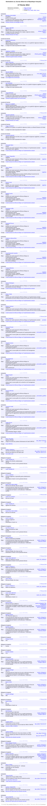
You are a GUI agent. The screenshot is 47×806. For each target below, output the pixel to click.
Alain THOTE (9, 549)
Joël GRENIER (10, 83)
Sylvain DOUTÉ (10, 797)
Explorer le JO (27, 9)
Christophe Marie (10, 145)
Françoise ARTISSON (11, 40)
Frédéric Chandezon (11, 449)
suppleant (44, 20)
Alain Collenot (9, 167)
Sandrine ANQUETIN (11, 787)
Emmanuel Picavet (10, 223)
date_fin (38, 452)
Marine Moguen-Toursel (11, 742)
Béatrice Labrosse (10, 306)
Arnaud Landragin (10, 669)
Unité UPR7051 (9, 444)
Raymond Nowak (10, 327)
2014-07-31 (43, 735)
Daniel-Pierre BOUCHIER (12, 484)
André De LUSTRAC (11, 496)
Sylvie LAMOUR (10, 474)
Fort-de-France (42, 96)
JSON (31, 10)
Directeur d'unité (42, 488)
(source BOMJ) (23, 13)
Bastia (44, 55)
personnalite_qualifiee (41, 198)
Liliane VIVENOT (10, 126)
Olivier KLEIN (10, 775)
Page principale (27, 7)
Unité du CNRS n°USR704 (11, 726)
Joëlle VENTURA (10, 62)
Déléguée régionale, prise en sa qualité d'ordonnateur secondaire (42, 757)
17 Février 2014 (43, 13)
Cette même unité (9, 453)
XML (35, 10)
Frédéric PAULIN (10, 753)
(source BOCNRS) (23, 436)
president (44, 319)
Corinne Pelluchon (10, 268)
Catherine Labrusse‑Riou (12, 238)
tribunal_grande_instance (40, 54)
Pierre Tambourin (10, 318)
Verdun (44, 118)
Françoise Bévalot (10, 390)
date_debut (38, 440)
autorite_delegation (41, 487)
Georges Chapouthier (11, 156)
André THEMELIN (10, 459)
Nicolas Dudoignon (10, 283)
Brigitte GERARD (10, 27)
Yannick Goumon (10, 343)
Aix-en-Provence (44, 74)
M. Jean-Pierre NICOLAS (12, 779)
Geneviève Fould (10, 406)
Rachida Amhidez (10, 626)
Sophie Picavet (9, 422)
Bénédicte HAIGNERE (11, 15)
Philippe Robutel (10, 614)
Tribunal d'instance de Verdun (12, 120)
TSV (29, 10)
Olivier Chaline (10, 764)
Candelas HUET (10, 721)
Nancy (44, 32)
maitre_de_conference (41, 559)
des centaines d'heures (12, 804)
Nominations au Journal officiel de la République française (23, 1)
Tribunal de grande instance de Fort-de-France (16, 98)
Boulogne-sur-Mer (42, 19)
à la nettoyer (43, 804)
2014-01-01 (43, 451)
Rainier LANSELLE (11, 566)
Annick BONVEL (10, 92)
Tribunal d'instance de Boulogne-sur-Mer (15, 22)
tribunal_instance (42, 18)
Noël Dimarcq (9, 711)
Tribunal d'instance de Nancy (12, 34)
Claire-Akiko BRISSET (11, 558)
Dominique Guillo (10, 208)
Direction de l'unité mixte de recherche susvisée (16, 791)
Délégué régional (42, 662)
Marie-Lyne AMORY (11, 104)
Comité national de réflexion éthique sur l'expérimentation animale (20, 150)
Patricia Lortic (9, 182)
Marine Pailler (9, 682)
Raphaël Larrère (10, 193)
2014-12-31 (43, 452)
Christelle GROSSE (11, 114)
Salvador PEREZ (10, 72)
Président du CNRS (41, 746)
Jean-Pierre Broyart (10, 527)
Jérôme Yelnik (9, 294)
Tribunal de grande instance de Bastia (14, 56)
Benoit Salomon (10, 537)
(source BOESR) (23, 143)
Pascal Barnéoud (10, 358)
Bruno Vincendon (10, 438)
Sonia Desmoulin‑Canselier (12, 253)
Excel (38, 10)
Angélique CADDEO (11, 51)
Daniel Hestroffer (10, 659)
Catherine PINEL (10, 731)
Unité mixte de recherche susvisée (13, 737)
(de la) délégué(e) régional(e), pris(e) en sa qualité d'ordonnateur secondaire (41, 606)
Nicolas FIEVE (9, 602)
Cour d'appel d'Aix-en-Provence (13, 77)
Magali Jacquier (10, 374)
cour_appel (39, 73)
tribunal (44, 17)
